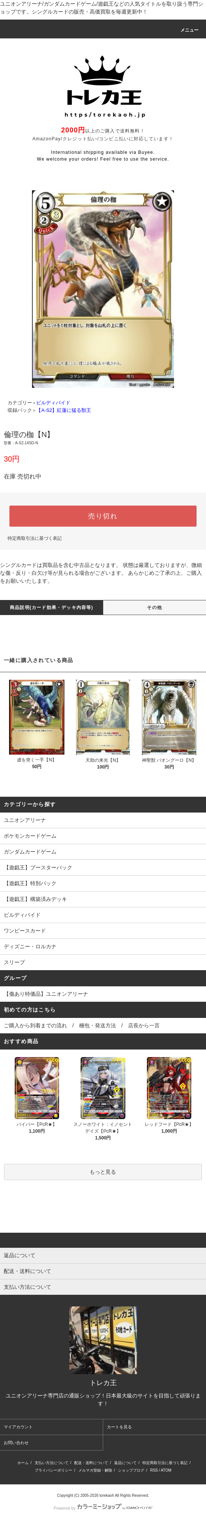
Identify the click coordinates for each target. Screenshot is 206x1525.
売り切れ (103, 516)
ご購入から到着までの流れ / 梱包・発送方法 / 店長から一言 (82, 1025)
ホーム (23, 1463)
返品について (125, 1463)
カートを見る (119, 1427)
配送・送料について (91, 1463)
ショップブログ (131, 1470)
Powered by (102, 1508)
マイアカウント (18, 1427)
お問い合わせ (16, 1442)
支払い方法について (52, 1463)
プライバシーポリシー (53, 1470)
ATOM (166, 1470)
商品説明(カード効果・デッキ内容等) (51, 607)
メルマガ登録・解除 (95, 1470)
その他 (154, 607)
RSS (154, 1470)
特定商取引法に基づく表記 (35, 538)
